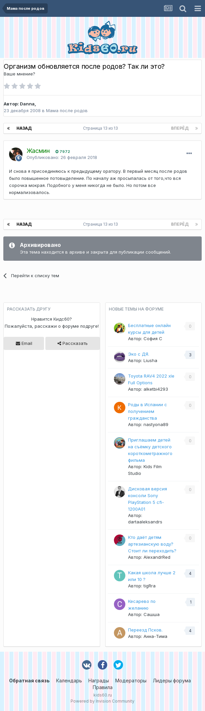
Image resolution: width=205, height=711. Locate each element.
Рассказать (72, 343)
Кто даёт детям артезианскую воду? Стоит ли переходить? (152, 544)
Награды (98, 680)
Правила (103, 687)
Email (24, 343)
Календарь (69, 680)
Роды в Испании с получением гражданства (147, 411)
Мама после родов (67, 110)
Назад (24, 128)
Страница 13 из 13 (101, 128)
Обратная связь (29, 680)
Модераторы (131, 680)
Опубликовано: (62, 157)
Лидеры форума (172, 680)
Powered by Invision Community (102, 701)
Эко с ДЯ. (138, 354)
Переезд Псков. (145, 630)
